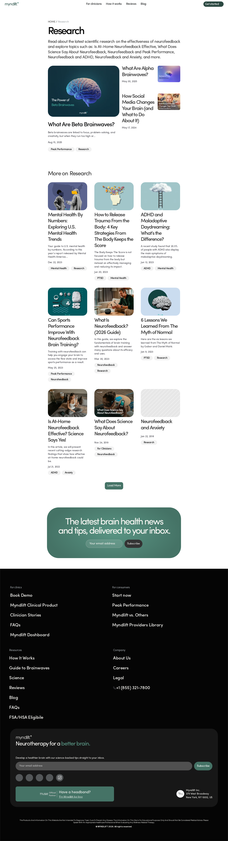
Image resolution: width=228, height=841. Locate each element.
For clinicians (94, 4)
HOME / (53, 21)
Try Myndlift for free (71, 796)
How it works (114, 4)
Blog (143, 4)
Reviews (131, 4)
